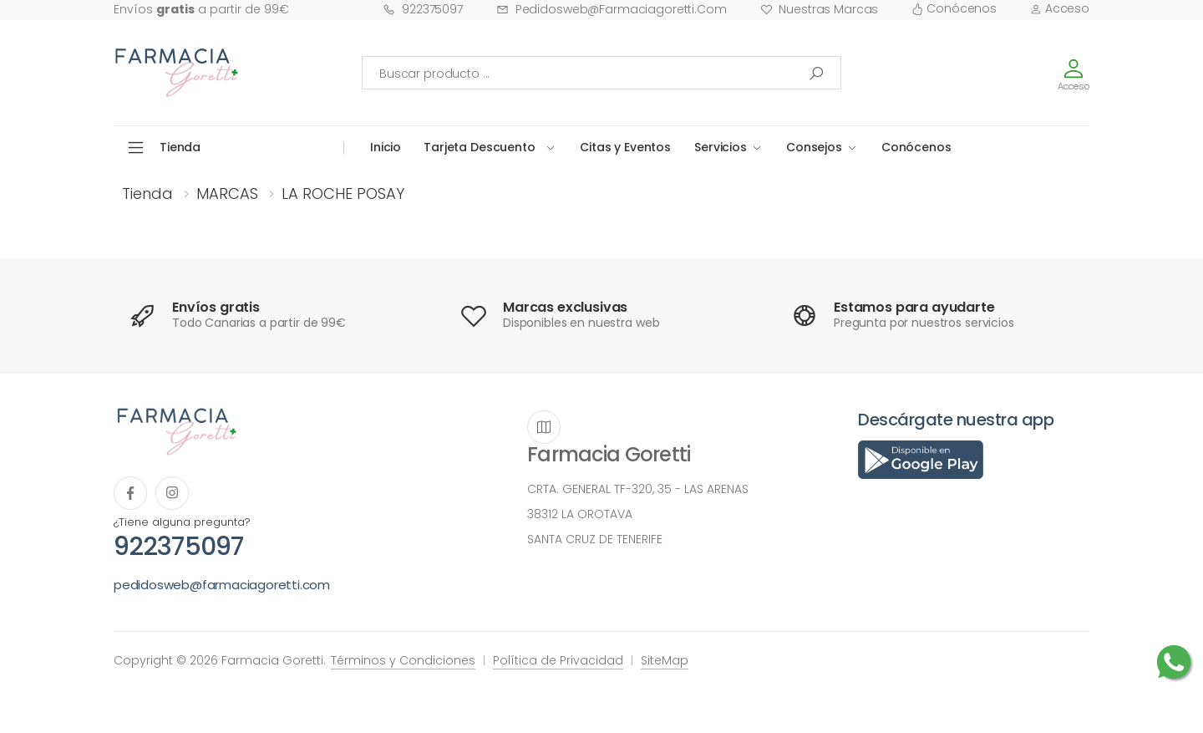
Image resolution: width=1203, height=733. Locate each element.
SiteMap (664, 660)
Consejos (814, 147)
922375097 (423, 9)
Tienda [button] (180, 147)
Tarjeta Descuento (480, 147)
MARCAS (227, 193)
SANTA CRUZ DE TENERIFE (594, 539)
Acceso (1059, 8)
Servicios (720, 147)
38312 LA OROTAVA (579, 514)
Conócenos (954, 8)
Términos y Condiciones (403, 660)
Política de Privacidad (558, 660)
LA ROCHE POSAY (343, 193)
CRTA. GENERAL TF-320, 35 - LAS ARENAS (638, 489)
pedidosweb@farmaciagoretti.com (611, 9)
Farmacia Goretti (608, 454)
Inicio (385, 147)
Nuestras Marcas (819, 9)
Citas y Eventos (625, 147)
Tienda (147, 193)
